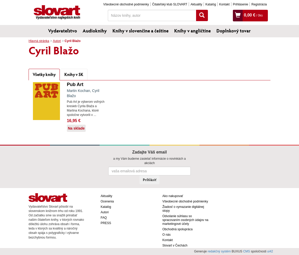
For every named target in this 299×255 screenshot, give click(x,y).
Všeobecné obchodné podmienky (126, 4)
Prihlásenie (240, 4)
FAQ (104, 217)
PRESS (106, 223)
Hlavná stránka (39, 41)
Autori (57, 41)
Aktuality (196, 4)
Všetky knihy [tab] (44, 74)
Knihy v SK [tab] (73, 74)
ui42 (270, 251)
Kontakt (224, 4)
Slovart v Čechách (174, 245)
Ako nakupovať (172, 196)
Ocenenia (107, 201)
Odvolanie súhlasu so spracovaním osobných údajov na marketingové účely (185, 220)
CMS (246, 251)
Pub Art (75, 84)
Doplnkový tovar (233, 31)
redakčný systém (219, 251)
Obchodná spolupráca (177, 229)
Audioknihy (95, 31)
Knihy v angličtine (192, 31)
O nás (166, 234)
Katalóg (210, 4)
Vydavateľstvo (62, 31)
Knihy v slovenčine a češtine (140, 31)
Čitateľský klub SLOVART (169, 4)
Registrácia (259, 4)
